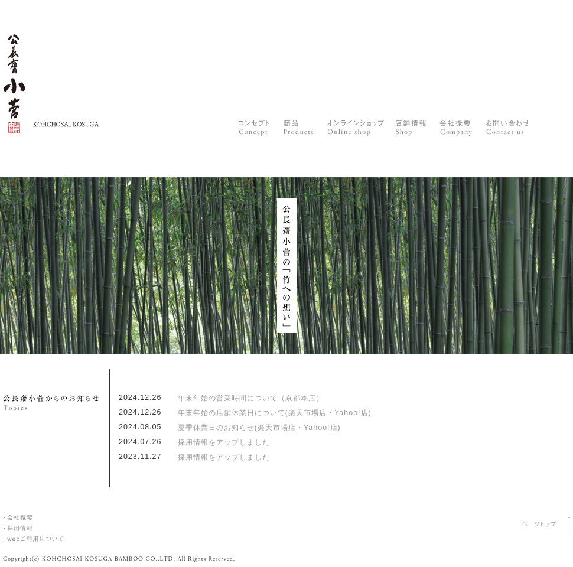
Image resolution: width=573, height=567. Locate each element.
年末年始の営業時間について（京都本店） (251, 398)
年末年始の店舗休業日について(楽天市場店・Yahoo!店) (275, 413)
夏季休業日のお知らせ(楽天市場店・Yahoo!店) (259, 427)
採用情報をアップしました (224, 442)
